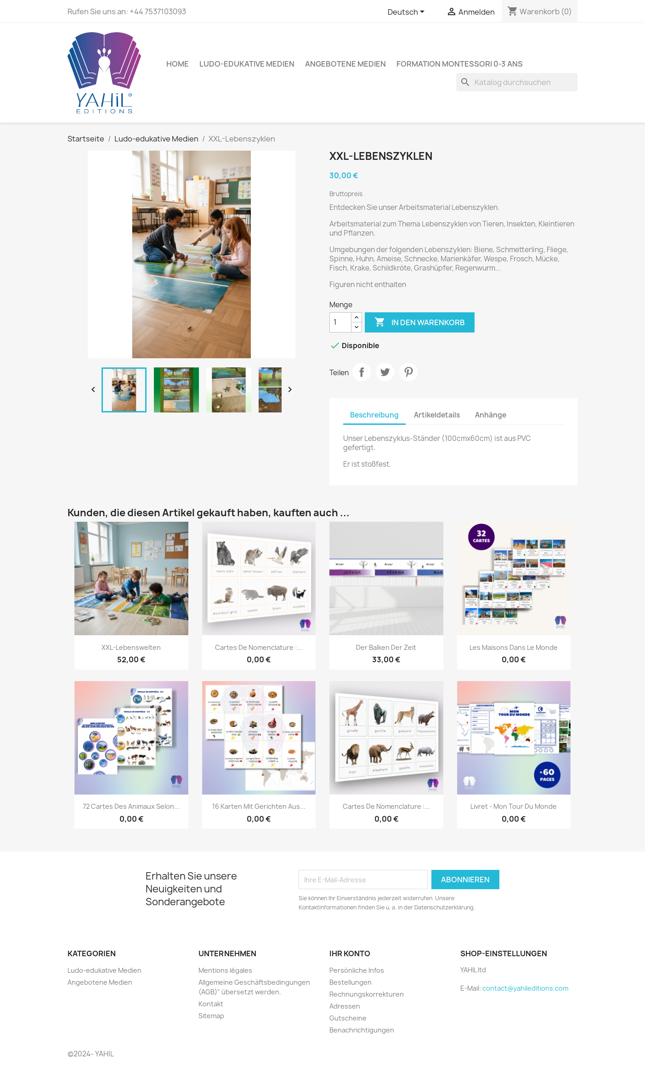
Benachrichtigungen (361, 1030)
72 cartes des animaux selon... (131, 806)
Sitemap (211, 1015)
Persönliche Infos (356, 970)
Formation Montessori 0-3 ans (459, 64)
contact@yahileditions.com (525, 988)
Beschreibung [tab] (374, 415)
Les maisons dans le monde (514, 647)
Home (177, 64)
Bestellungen (350, 982)
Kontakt (210, 1003)
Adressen (344, 1006)
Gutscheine (348, 1018)
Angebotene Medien (345, 64)
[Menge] (340, 322)
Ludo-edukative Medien (246, 64)
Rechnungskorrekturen (366, 994)
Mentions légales (225, 970)
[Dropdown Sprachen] (408, 12)
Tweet (385, 372)
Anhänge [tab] (490, 415)
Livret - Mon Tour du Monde (513, 806)
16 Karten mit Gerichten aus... (259, 806)
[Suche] (516, 82)
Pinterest (408, 372)
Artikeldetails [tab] (437, 415)
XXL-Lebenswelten (131, 647)
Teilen (361, 372)
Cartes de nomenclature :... (258, 647)
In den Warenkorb (419, 322)
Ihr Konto (349, 953)
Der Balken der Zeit (386, 647)
